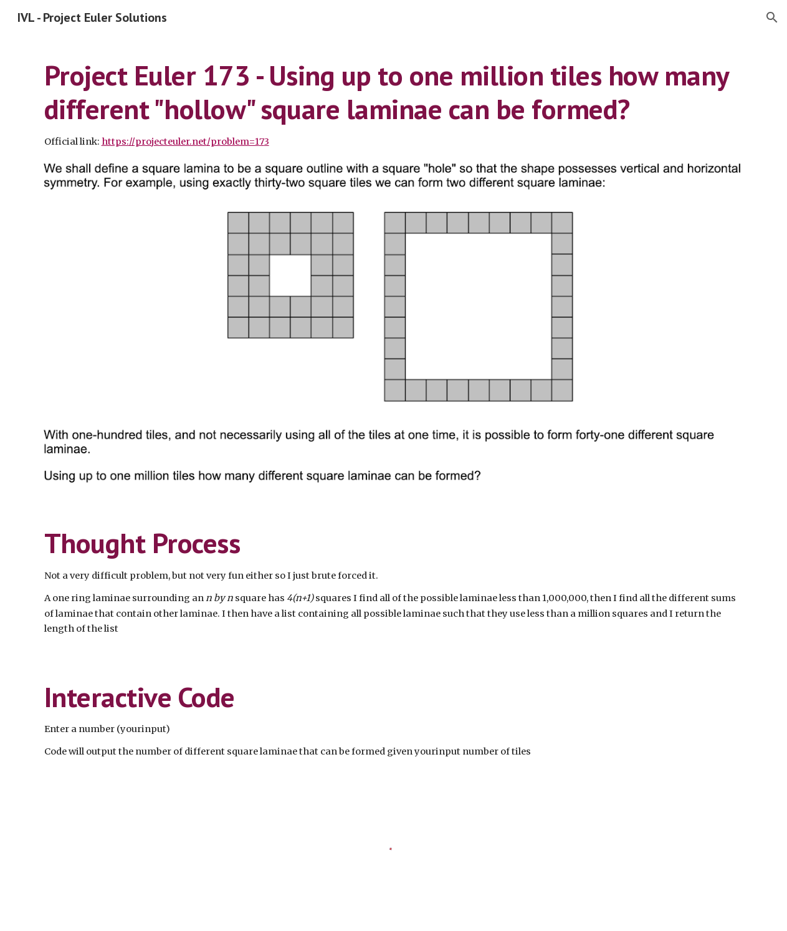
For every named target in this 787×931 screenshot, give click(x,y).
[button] (772, 17)
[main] (393, 104)
